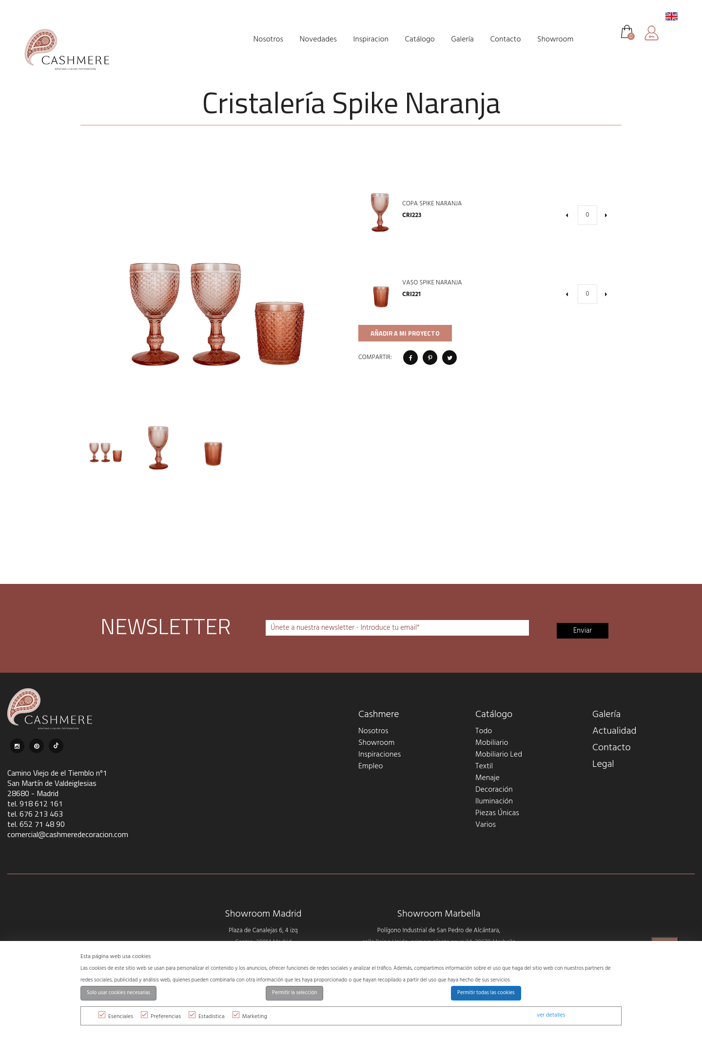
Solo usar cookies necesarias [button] (118, 993)
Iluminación (494, 801)
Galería (606, 714)
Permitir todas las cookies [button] (486, 993)
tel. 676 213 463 (35, 814)
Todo (483, 731)
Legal (603, 764)
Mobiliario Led (498, 754)
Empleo (370, 766)
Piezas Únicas (497, 813)
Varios (485, 825)
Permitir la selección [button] (294, 993)
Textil (484, 766)
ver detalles (551, 1015)
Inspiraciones (379, 754)
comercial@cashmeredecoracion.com (67, 834)
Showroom (376, 743)
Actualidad (614, 731)
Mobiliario (491, 743)
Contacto (611, 748)
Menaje (487, 778)
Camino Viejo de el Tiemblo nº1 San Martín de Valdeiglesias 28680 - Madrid (57, 783)
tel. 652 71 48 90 (36, 824)
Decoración (494, 789)
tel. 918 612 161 (35, 803)
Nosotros (373, 731)
